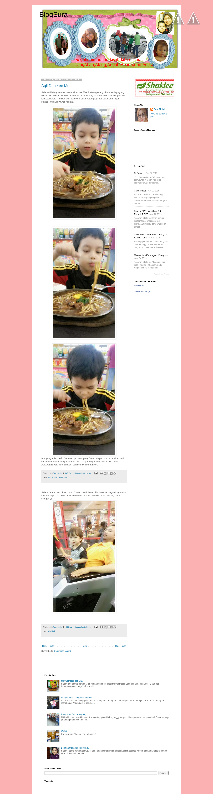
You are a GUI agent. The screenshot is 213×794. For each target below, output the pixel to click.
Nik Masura (139, 286)
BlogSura (53, 14)
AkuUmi (51, 631)
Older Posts (120, 646)
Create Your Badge (142, 291)
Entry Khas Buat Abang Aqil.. (74, 714)
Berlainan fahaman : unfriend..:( (75, 748)
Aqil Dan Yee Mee (56, 86)
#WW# (64, 731)
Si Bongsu (139, 173)
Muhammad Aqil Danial (57, 477)
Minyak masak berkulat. (72, 681)
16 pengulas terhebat (82, 473)
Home (84, 646)
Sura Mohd (58, 473)
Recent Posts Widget (161, 274)
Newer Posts (48, 646)
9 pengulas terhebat (83, 627)
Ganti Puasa (140, 190)
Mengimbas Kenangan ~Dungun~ (151, 255)
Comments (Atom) (62, 651)
